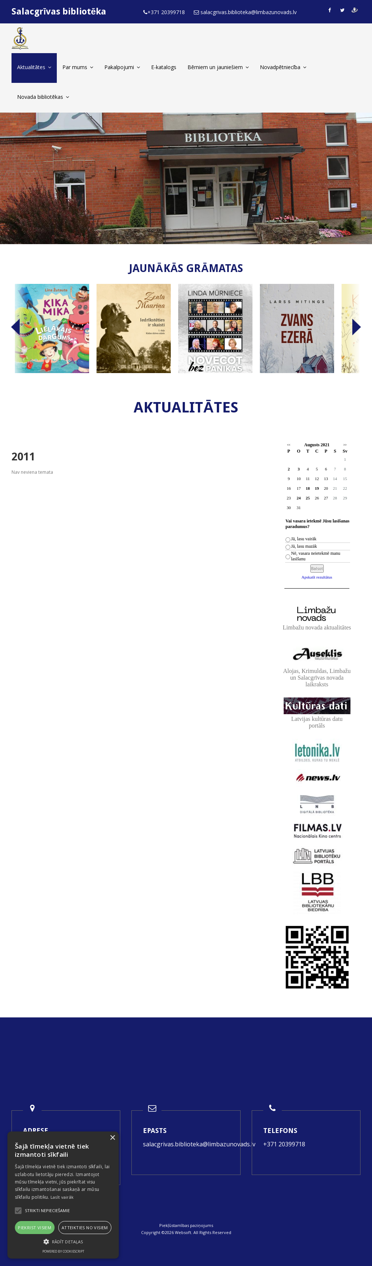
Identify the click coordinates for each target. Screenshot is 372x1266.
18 (308, 488)
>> (345, 445)
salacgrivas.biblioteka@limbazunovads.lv (199, 1144)
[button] (63, 1242)
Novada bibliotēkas (43, 96)
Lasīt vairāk (62, 1197)
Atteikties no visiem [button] (85, 1227)
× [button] (112, 1138)
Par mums (77, 67)
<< (288, 445)
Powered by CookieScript (63, 1251)
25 (308, 498)
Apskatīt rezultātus (316, 577)
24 (299, 498)
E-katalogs (163, 67)
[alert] (63, 1195)
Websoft (183, 1232)
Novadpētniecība (283, 67)
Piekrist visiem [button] (34, 1227)
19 (317, 488)
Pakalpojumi (122, 67)
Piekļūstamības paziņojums (186, 1225)
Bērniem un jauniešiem (218, 67)
